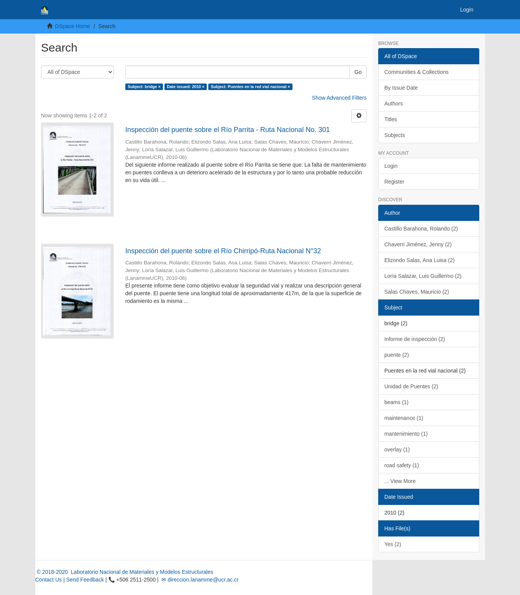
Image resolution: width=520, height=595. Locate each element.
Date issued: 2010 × (185, 86)
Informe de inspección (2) (414, 339)
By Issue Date (401, 88)
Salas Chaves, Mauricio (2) (416, 292)
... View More (399, 481)
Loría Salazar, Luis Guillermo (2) (423, 276)
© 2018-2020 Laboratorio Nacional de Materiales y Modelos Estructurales (124, 572)
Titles (390, 119)
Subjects (394, 135)
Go (358, 72)
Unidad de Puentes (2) (411, 386)
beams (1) (396, 402)
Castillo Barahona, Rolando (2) (421, 229)
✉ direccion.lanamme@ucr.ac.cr (199, 580)
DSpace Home (72, 26)
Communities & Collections (416, 72)
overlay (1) (397, 449)
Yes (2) (392, 544)
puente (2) (396, 355)
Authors (393, 103)
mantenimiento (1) (406, 434)
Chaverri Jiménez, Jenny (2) (418, 244)
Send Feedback (85, 580)
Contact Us (48, 580)
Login (390, 166)
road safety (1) (401, 465)
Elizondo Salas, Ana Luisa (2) (419, 260)
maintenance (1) (403, 418)
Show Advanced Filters (339, 98)
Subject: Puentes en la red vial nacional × (250, 86)
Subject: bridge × (144, 86)
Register (394, 182)
